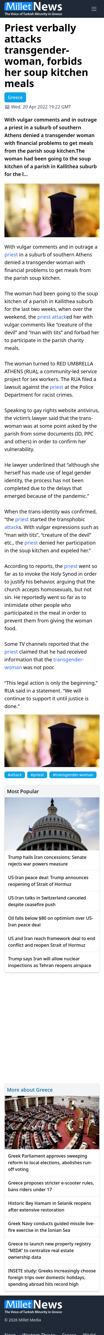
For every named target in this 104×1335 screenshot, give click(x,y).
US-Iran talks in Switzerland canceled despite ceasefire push (47, 901)
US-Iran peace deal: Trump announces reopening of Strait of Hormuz (48, 880)
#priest (37, 774)
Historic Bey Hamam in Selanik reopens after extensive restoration (49, 1206)
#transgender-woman (73, 774)
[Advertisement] (52, 1027)
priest (11, 254)
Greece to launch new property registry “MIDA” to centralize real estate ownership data (49, 1250)
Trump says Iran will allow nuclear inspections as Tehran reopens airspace (49, 962)
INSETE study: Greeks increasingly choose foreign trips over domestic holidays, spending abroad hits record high (52, 1277)
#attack (15, 774)
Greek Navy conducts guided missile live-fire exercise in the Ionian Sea (51, 1226)
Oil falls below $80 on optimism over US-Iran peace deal (50, 921)
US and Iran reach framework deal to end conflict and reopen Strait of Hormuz (51, 941)
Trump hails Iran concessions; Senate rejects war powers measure (47, 860)
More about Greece (30, 1089)
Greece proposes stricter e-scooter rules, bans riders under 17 (51, 1186)
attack (59, 316)
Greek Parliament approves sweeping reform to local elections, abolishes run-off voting (50, 1162)
